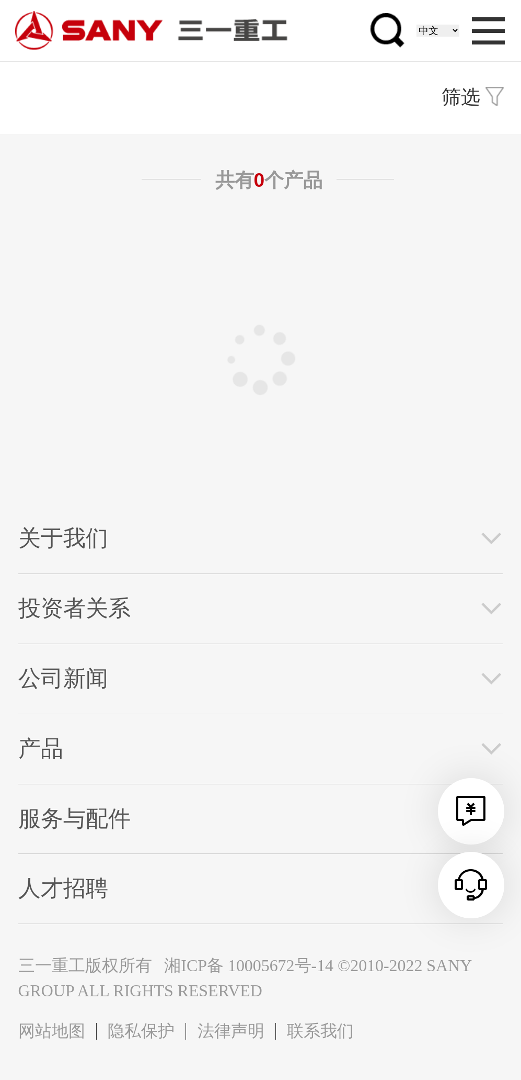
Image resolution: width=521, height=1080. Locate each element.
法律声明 (231, 1031)
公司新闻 (63, 678)
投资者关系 (74, 608)
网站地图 (51, 1031)
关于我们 (63, 538)
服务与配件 (74, 818)
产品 (40, 748)
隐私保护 (141, 1031)
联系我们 (320, 1031)
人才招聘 (63, 888)
